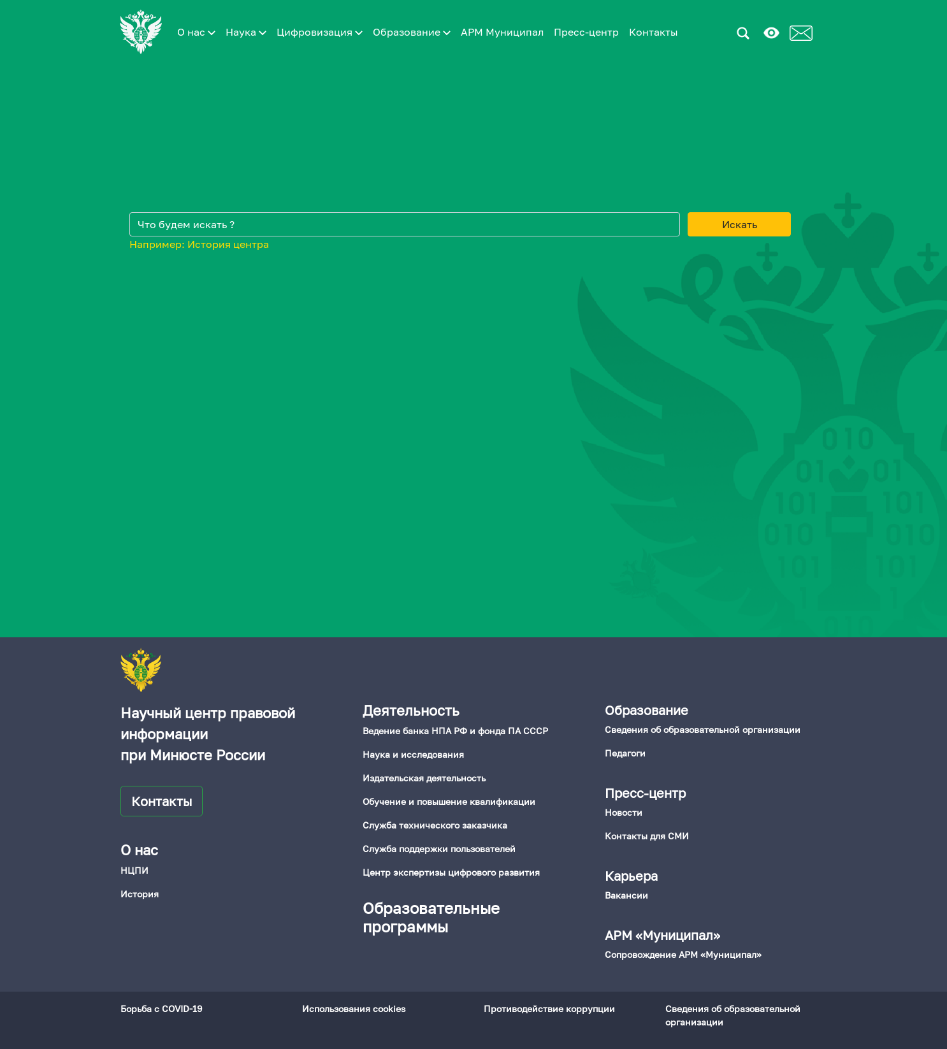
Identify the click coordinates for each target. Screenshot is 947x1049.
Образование (412, 31)
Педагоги (625, 753)
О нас (196, 31)
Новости (623, 812)
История (139, 893)
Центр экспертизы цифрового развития (451, 872)
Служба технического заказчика (435, 825)
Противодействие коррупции (549, 1008)
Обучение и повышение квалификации (449, 801)
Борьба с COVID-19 (161, 1008)
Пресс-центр (586, 31)
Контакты (653, 31)
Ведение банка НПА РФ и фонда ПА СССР (455, 730)
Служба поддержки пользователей (439, 848)
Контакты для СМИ (647, 835)
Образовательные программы (431, 917)
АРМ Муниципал (502, 31)
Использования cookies (353, 1008)
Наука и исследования (413, 754)
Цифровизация (320, 31)
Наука (246, 31)
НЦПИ (134, 870)
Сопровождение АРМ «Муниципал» (683, 954)
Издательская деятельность (424, 777)
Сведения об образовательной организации (702, 729)
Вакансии (626, 895)
